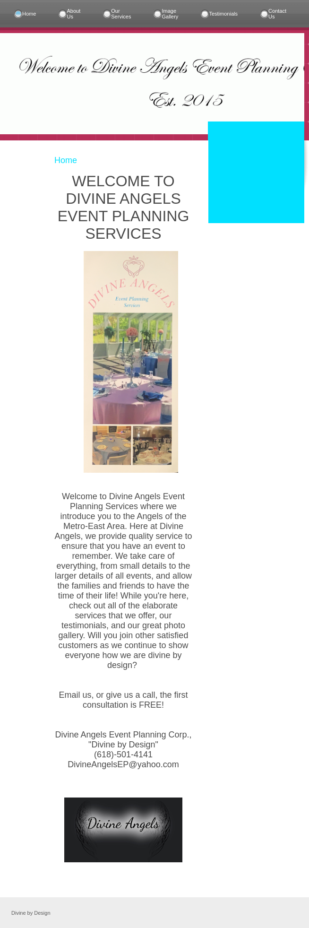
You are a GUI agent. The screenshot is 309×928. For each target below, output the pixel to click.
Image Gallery (170, 13)
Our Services (121, 13)
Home (29, 14)
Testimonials (223, 14)
